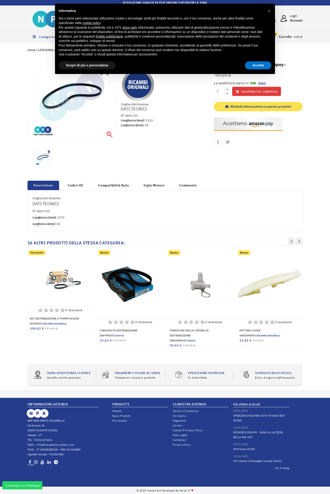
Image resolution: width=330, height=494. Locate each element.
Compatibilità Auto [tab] (113, 185)
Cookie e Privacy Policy (188, 430)
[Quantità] (219, 91)
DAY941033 (112, 335)
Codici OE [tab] (75, 185)
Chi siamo (179, 416)
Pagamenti (180, 420)
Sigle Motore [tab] (154, 185)
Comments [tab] (187, 185)
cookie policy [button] (91, 23)
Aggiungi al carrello (257, 92)
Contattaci (179, 440)
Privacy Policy (182, 444)
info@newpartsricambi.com (55, 444)
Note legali (180, 435)
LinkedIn (31, 464)
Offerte (117, 411)
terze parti (130, 27)
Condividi (218, 142)
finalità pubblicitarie (109, 36)
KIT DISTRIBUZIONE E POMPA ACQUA (54, 318)
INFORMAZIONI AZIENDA (48, 404)
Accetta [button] (258, 65)
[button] (269, 11)
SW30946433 (182, 340)
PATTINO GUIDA (250, 330)
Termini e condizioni (186, 411)
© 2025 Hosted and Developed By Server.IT (165, 490)
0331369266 (43, 440)
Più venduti (119, 420)
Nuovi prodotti (121, 416)
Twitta (227, 142)
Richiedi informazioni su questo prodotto (258, 106)
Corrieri (178, 425)
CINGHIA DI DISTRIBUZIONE (119, 330)
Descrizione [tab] (43, 185)
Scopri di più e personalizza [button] (87, 65)
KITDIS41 (48, 323)
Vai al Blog (282, 468)
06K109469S (259, 335)
